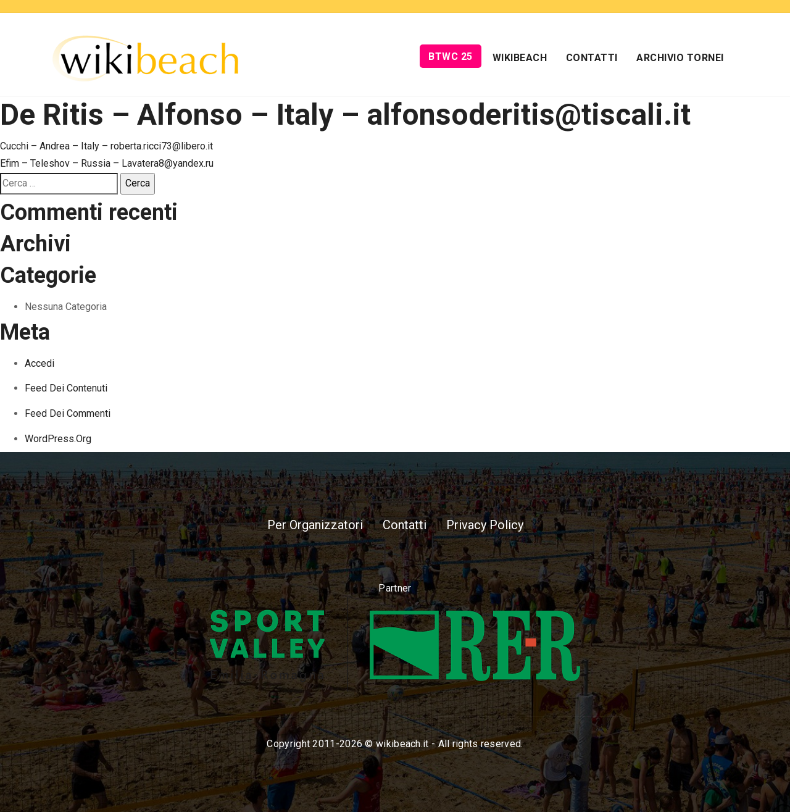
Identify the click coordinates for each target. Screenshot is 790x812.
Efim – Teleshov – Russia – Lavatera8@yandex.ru (107, 163)
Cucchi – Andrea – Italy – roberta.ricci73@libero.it (106, 146)
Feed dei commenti (67, 413)
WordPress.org (58, 439)
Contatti (592, 58)
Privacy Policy (484, 524)
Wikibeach (520, 58)
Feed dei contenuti (66, 388)
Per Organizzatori (315, 524)
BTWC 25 (450, 56)
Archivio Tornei (680, 58)
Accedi (39, 363)
